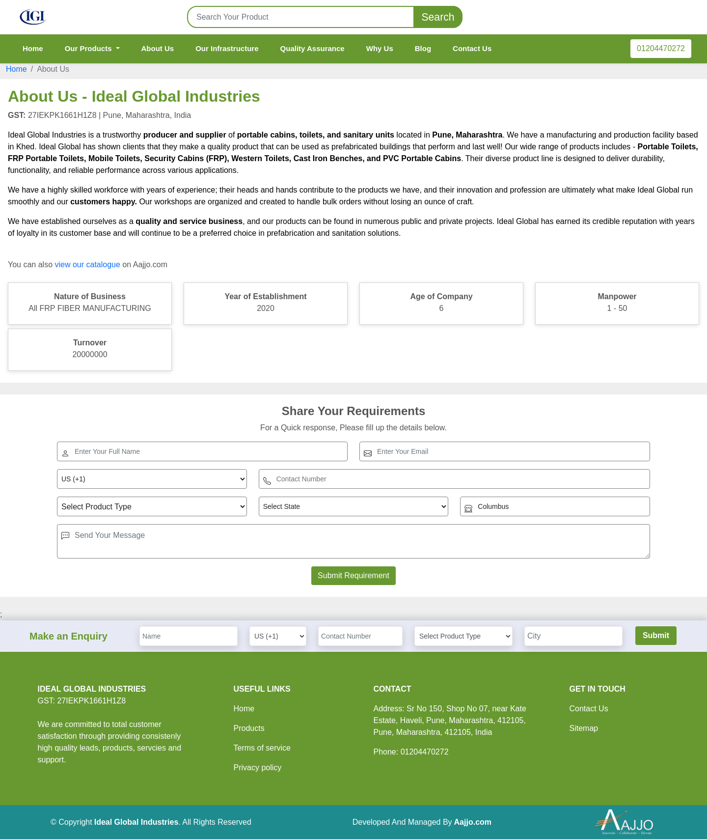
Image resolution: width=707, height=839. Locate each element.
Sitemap (584, 728)
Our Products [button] (89, 48)
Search (438, 17)
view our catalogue (87, 264)
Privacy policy (258, 767)
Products (249, 728)
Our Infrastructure (226, 48)
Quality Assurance (312, 48)
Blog (423, 48)
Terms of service (262, 748)
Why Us (379, 48)
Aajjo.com (472, 822)
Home (33, 48)
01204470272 (661, 48)
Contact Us (472, 48)
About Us (157, 48)
